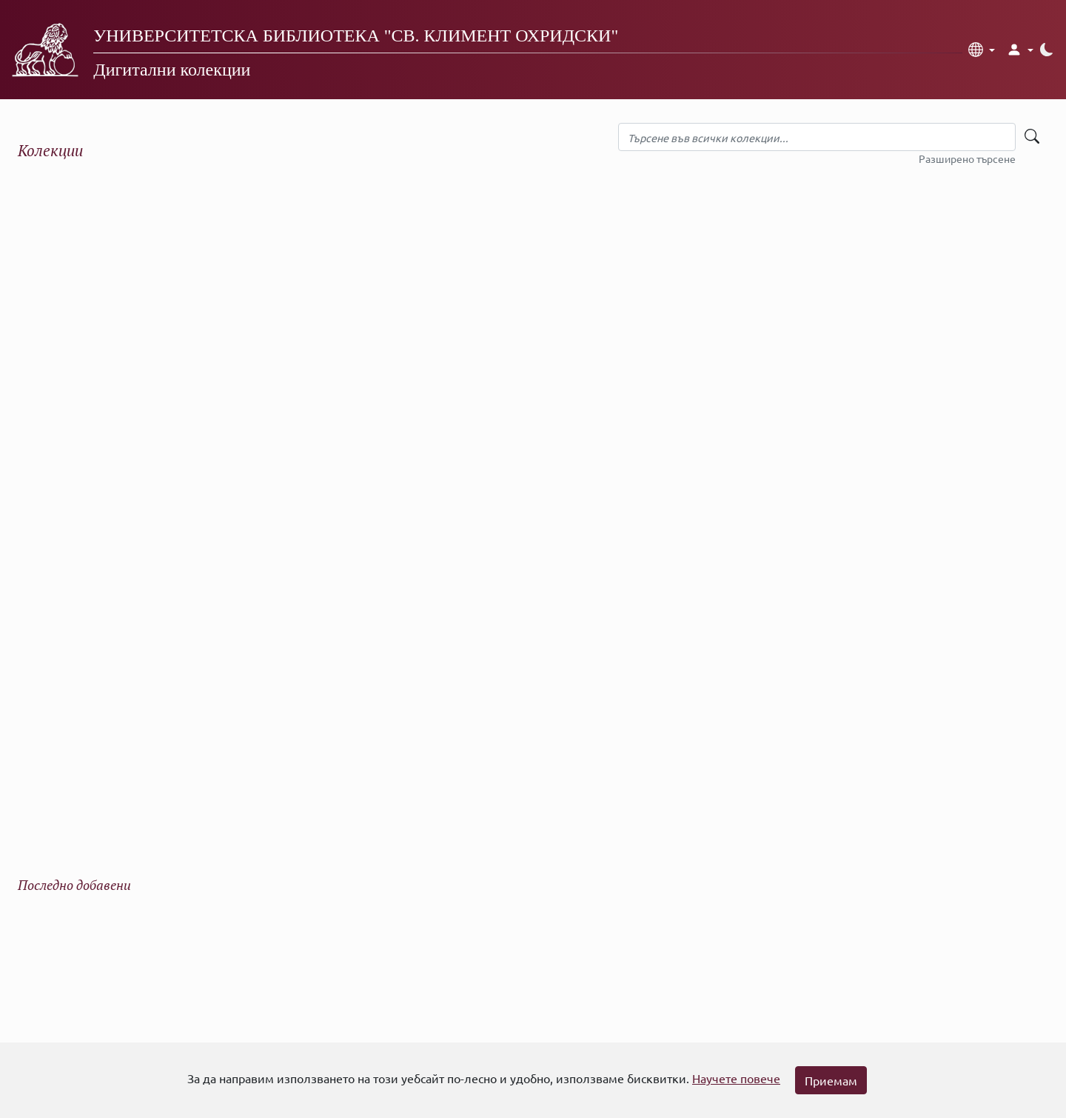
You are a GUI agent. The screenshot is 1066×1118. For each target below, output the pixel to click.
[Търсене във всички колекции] (817, 137)
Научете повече (736, 1078)
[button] (981, 49)
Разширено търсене (967, 158)
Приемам (831, 1080)
